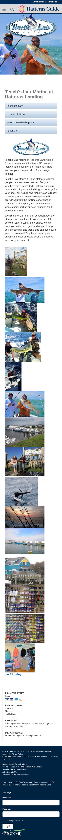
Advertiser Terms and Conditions (15, 774)
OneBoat (20, 782)
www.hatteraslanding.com (20, 122)
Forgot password (16, 820)
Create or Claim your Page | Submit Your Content (22, 767)
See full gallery (13, 674)
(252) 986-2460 (15, 106)
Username (7, 798)
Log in (8, 826)
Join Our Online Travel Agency (14, 769)
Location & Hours (16, 114)
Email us (12, 130)
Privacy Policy (17, 754)
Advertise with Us (9, 772)
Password (7, 809)
